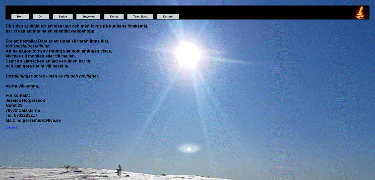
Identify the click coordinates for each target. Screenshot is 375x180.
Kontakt (168, 16)
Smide (62, 16)
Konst (114, 16)
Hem (20, 16)
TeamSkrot (140, 16)
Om (40, 16)
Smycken (88, 16)
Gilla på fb (12, 127)
